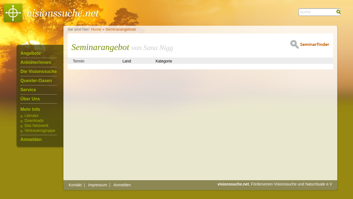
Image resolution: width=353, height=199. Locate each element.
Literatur (32, 116)
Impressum (97, 185)
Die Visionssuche (38, 71)
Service (28, 90)
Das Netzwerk (37, 126)
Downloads (34, 121)
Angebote (30, 53)
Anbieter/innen (35, 62)
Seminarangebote (121, 29)
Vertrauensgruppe (40, 131)
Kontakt (75, 185)
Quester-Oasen (36, 80)
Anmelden (31, 139)
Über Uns (30, 99)
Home (96, 29)
